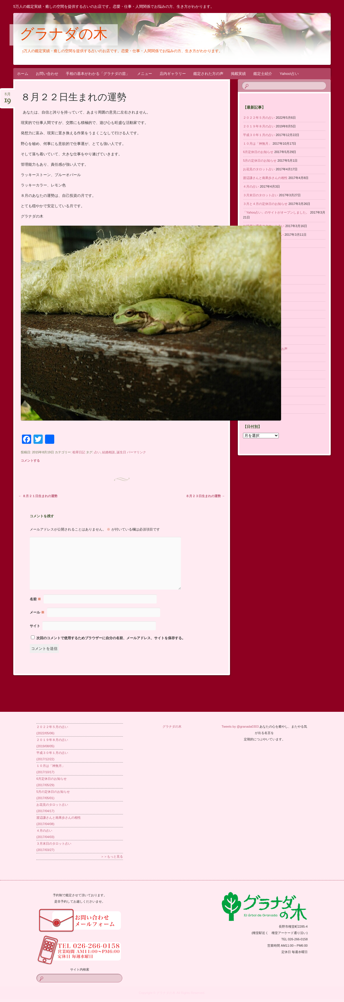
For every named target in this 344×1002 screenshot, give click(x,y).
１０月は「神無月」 (257, 143)
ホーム (22, 73)
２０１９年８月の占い (259, 126)
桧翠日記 (78, 452)
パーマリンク (136, 452)
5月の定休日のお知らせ (259, 160)
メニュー (144, 73)
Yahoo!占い (289, 73)
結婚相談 (108, 452)
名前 (35, 599)
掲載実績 (238, 73)
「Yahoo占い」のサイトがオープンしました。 (276, 212)
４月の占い (251, 186)
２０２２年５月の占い (259, 117)
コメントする (30, 460)
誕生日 (121, 452)
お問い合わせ (47, 73)
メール (37, 612)
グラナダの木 (64, 35)
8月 (7, 96)
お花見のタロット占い (259, 169)
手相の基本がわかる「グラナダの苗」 (98, 73)
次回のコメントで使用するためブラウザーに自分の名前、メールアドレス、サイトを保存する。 (110, 638)
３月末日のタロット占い (260, 195)
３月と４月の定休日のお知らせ (265, 203)
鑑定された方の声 (208, 73)
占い (97, 452)
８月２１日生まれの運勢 (37, 496)
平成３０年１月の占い (259, 135)
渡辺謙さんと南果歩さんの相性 (265, 178)
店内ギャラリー (173, 73)
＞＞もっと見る (112, 856)
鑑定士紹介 (262, 73)
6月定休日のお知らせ (258, 152)
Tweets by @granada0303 (240, 726)
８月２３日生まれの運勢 (205, 496)
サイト (35, 626)
